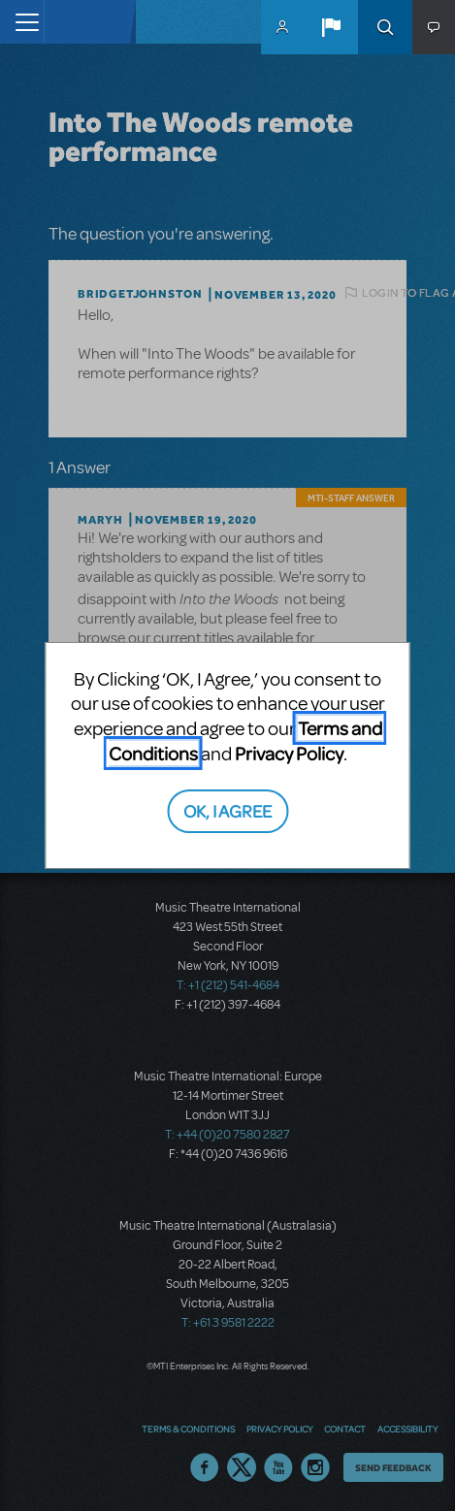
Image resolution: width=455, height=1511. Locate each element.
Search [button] (385, 27)
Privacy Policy (289, 753)
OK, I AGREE (227, 810)
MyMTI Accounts (282, 27)
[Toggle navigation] (22, 22)
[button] (331, 27)
